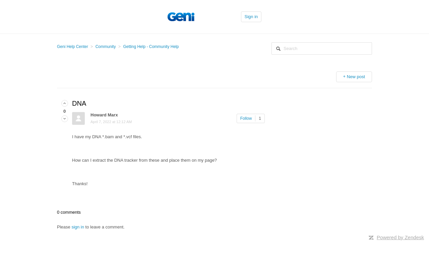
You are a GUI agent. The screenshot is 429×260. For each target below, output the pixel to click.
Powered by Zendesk (400, 237)
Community (106, 46)
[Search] (321, 48)
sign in (77, 226)
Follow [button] (246, 118)
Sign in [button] (251, 16)
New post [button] (356, 76)
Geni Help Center (72, 46)
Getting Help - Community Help (151, 46)
